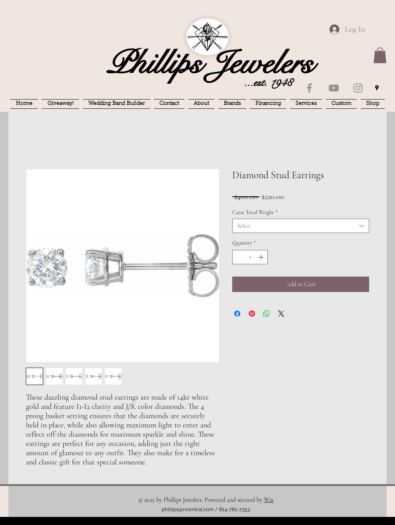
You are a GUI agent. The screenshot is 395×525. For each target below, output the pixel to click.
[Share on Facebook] (237, 313)
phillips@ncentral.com (188, 509)
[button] (380, 55)
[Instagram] (358, 88)
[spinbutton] (250, 257)
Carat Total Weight (255, 212)
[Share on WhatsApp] (266, 313)
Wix (268, 500)
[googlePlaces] (377, 88)
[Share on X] (281, 313)
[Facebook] (309, 88)
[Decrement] (238, 257)
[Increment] (262, 257)
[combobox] (300, 226)
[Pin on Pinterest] (252, 313)
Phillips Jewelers (209, 64)
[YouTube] (333, 88)
